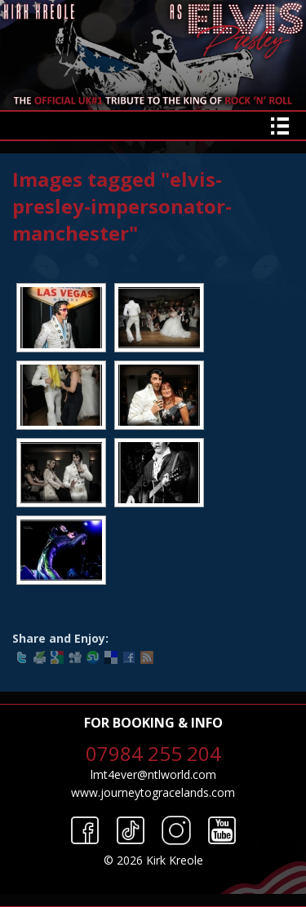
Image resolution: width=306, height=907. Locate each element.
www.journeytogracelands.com (153, 792)
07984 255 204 (153, 753)
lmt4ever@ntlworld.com (153, 774)
